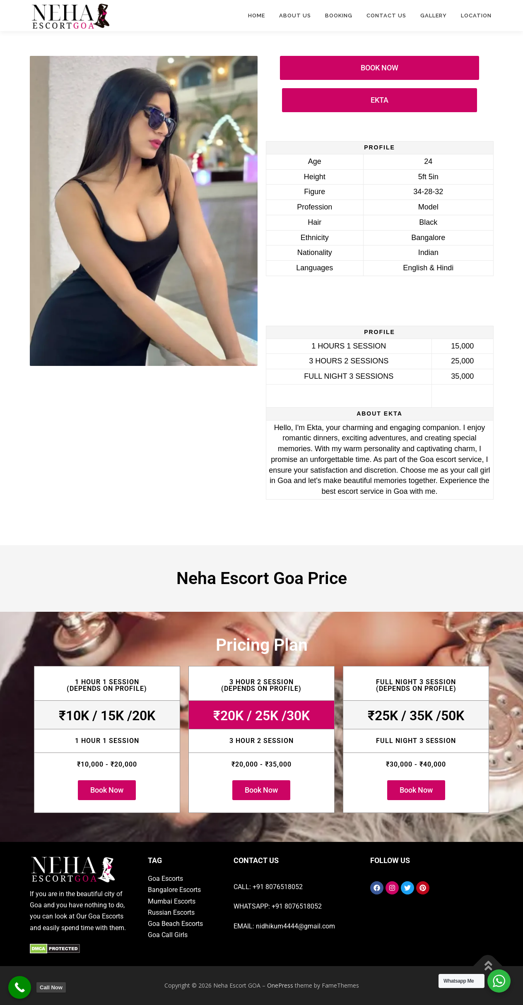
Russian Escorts (171, 912)
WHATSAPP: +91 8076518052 (278, 906)
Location (476, 15)
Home (256, 15)
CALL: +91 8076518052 (268, 887)
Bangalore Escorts (174, 890)
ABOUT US (295, 15)
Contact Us (386, 15)
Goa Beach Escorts (175, 924)
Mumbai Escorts (171, 901)
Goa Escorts (165, 878)
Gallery (433, 15)
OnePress (280, 985)
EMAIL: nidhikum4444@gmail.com (284, 926)
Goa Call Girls (168, 935)
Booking (338, 15)
